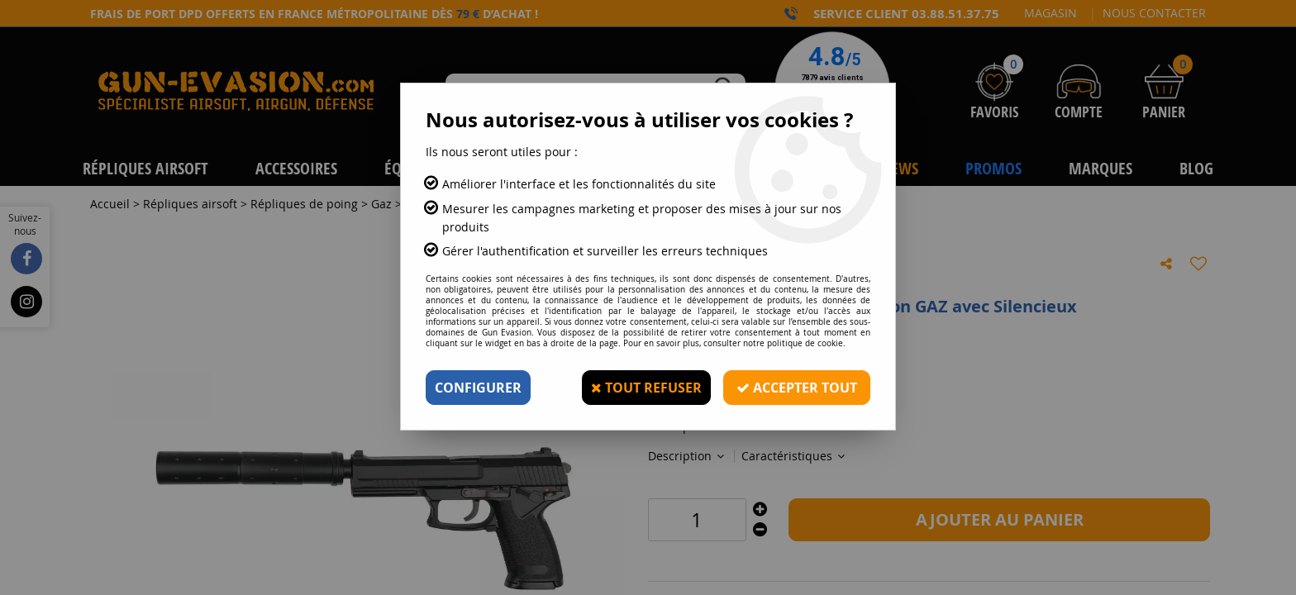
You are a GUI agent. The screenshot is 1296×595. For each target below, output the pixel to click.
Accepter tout (796, 387)
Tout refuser (646, 387)
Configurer (478, 387)
